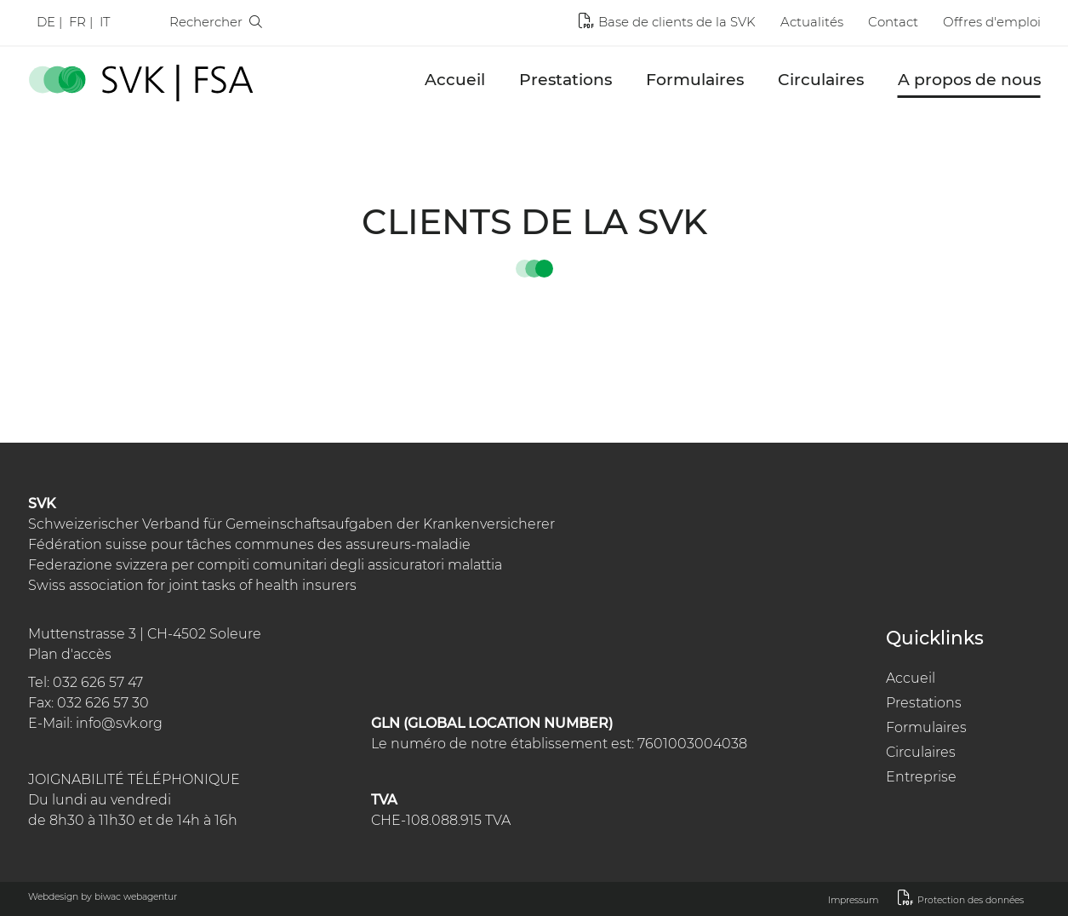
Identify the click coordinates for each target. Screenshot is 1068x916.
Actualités (811, 22)
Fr (77, 22)
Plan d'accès (69, 654)
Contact (893, 22)
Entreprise (921, 777)
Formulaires (695, 79)
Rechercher (215, 22)
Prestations (565, 79)
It (105, 22)
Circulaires (821, 79)
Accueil (455, 79)
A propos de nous (969, 79)
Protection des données (970, 900)
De (46, 22)
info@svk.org (119, 723)
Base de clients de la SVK (677, 22)
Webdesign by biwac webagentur (102, 896)
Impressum (853, 900)
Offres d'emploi (992, 22)
